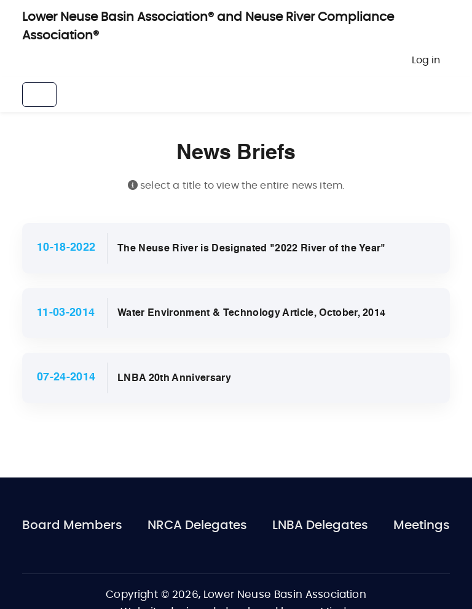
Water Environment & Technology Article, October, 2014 (251, 313)
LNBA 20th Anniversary (174, 378)
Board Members (72, 525)
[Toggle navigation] (39, 94)
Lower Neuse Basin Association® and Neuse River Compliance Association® (208, 26)
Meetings (421, 525)
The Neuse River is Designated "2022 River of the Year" (251, 249)
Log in (426, 60)
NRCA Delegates (197, 525)
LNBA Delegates (320, 525)
